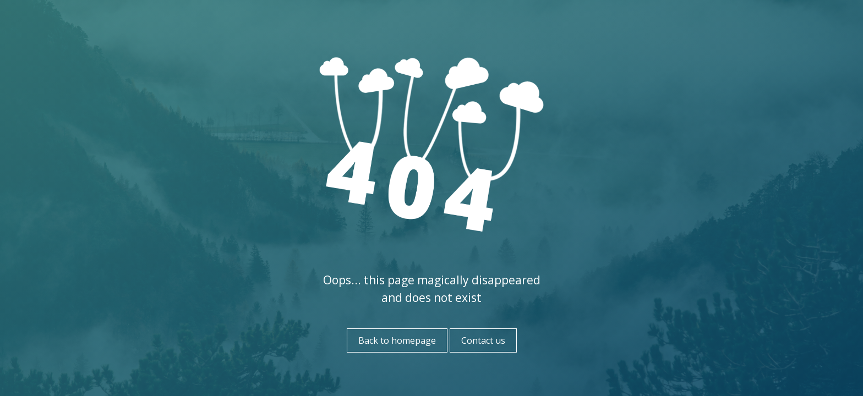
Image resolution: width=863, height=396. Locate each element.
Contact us (483, 340)
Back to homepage (397, 340)
